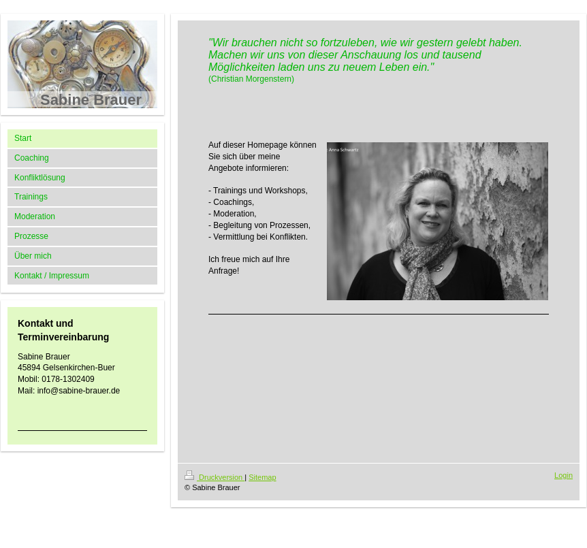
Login (563, 475)
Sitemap (262, 477)
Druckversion (214, 477)
